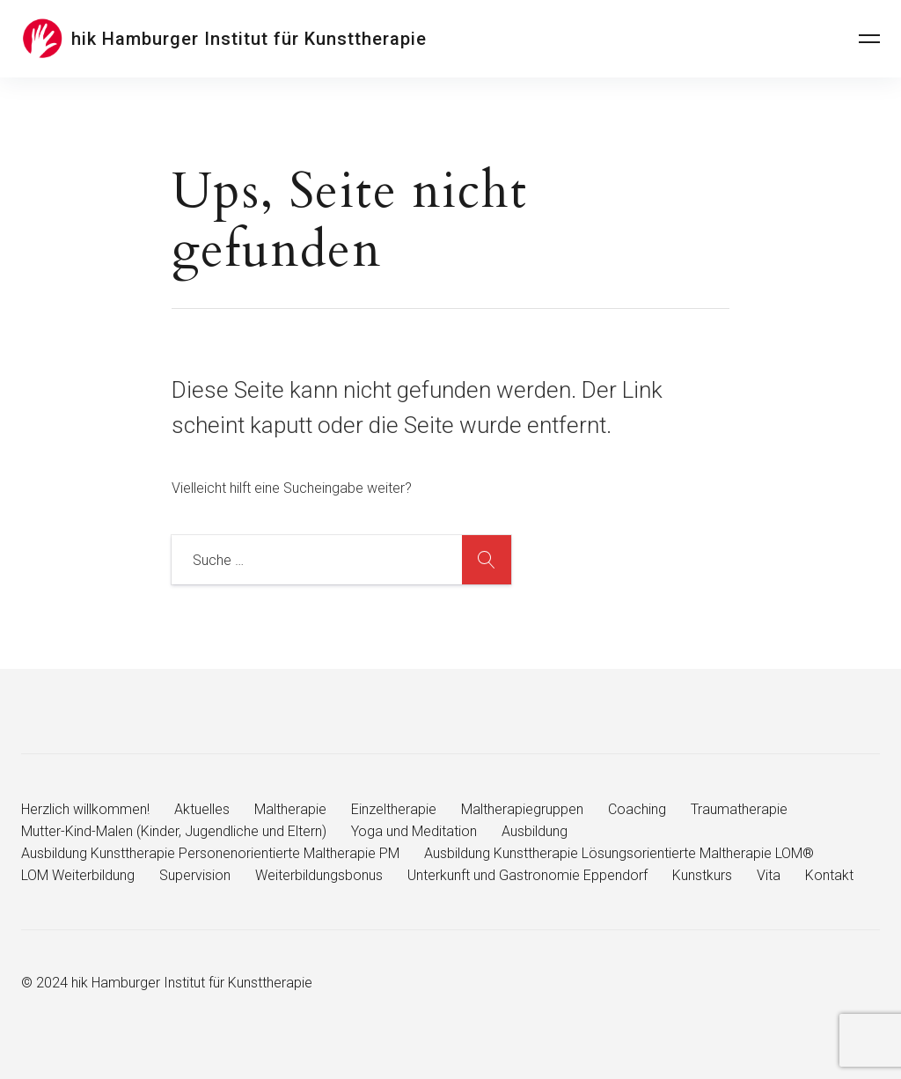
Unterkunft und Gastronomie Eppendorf (527, 875)
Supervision (195, 875)
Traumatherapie (739, 809)
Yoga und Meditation (414, 831)
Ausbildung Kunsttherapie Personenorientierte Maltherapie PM (210, 853)
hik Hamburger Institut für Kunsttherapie (249, 39)
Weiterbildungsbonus (319, 875)
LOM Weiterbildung (78, 875)
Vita (768, 875)
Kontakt (829, 875)
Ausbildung (535, 831)
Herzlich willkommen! (85, 809)
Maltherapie (290, 809)
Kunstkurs (702, 875)
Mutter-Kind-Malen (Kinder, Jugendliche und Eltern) (173, 831)
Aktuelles (202, 809)
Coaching (637, 809)
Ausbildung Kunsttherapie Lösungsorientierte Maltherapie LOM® (619, 853)
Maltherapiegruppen (522, 809)
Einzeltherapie (393, 809)
